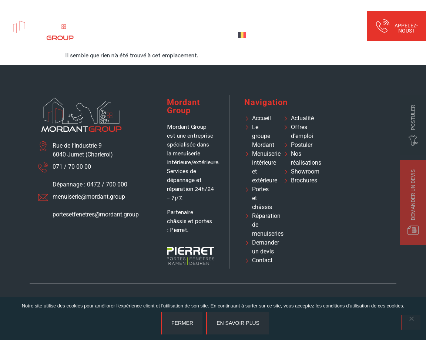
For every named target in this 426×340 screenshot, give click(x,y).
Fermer (182, 323)
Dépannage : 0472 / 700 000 (90, 184)
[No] (410, 322)
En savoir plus (238, 323)
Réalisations (327, 18)
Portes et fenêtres (204, 18)
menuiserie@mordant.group (89, 196)
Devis (221, 34)
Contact (193, 34)
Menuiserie (150, 18)
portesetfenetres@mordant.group (96, 214)
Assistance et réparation (272, 18)
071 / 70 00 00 (72, 166)
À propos (107, 18)
